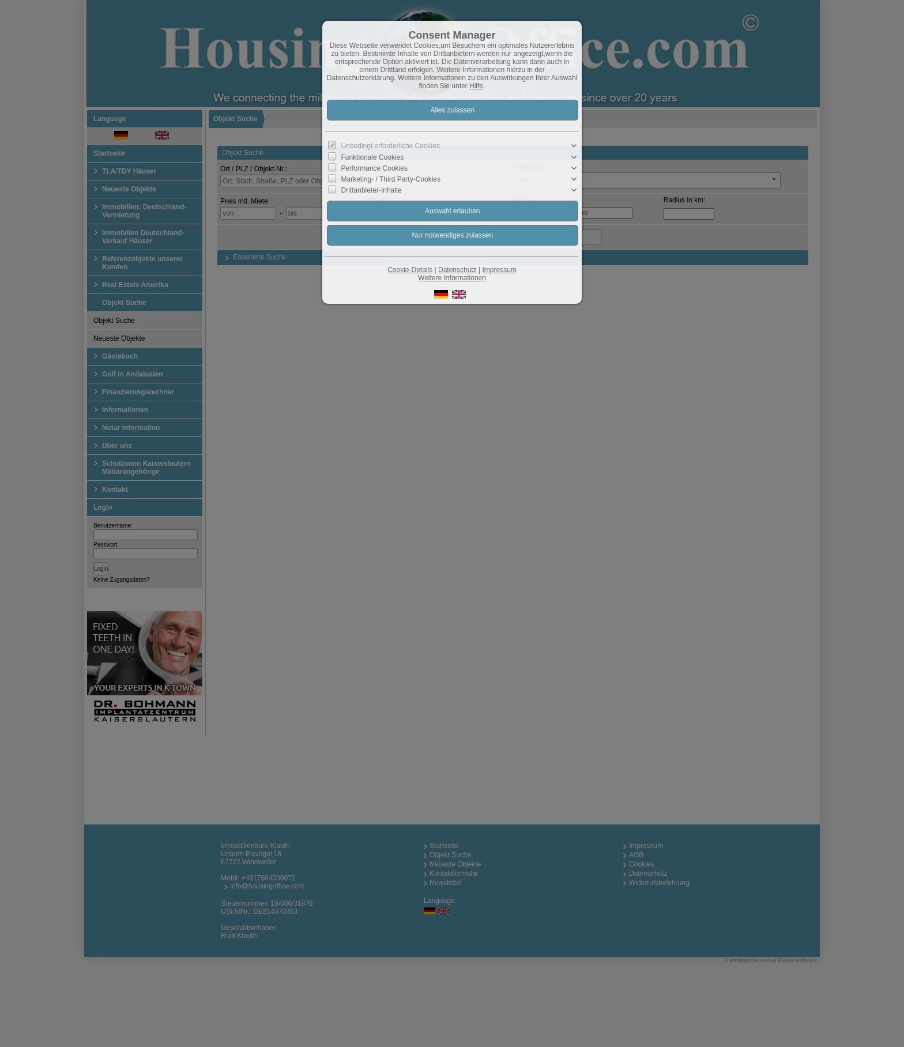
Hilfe (476, 86)
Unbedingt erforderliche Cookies (390, 146)
